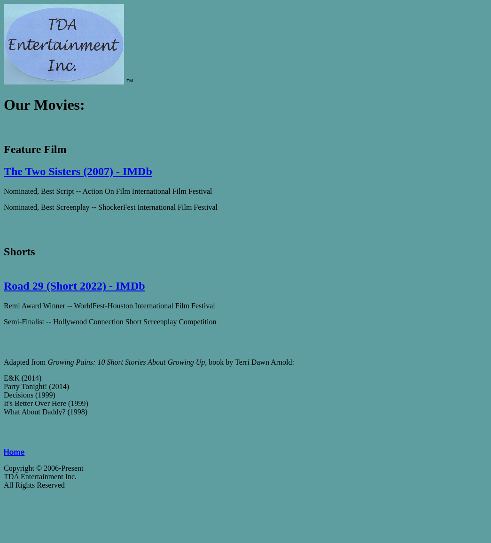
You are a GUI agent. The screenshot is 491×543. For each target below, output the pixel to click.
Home (14, 452)
